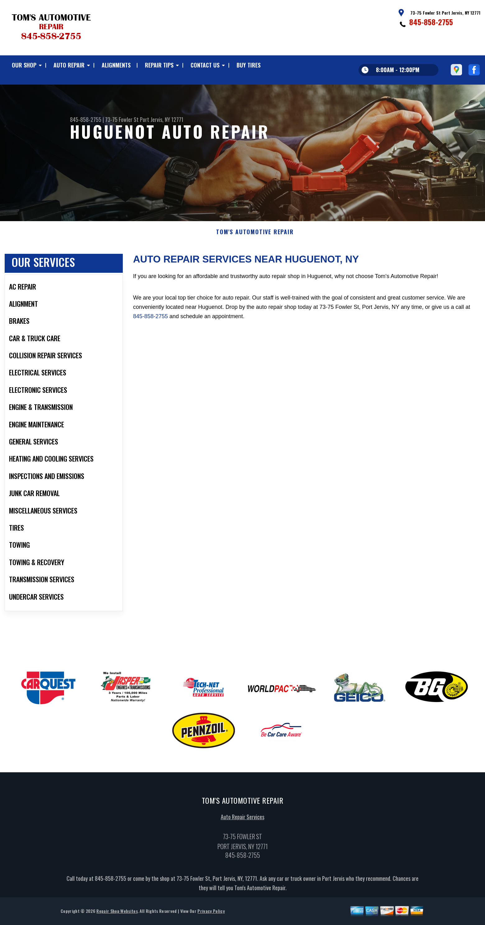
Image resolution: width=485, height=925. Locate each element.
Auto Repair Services (242, 819)
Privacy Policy (210, 913)
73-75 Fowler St (122, 119)
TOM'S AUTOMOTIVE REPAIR (254, 234)
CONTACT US (205, 65)
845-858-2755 (431, 21)
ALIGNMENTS (116, 65)
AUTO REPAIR (69, 65)
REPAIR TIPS (159, 65)
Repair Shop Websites (116, 913)
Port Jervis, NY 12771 (161, 119)
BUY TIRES (249, 65)
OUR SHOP (24, 65)
